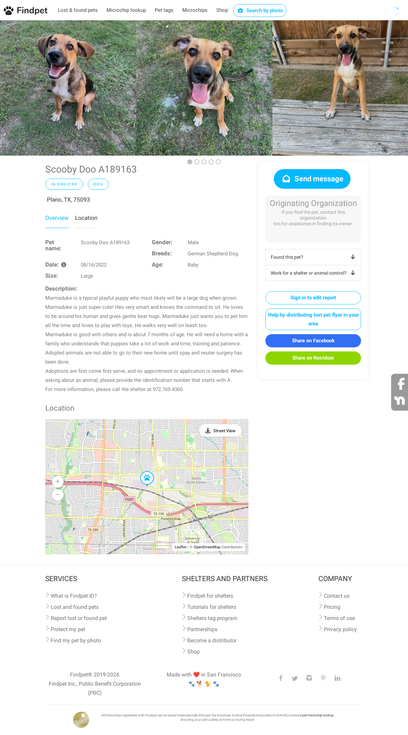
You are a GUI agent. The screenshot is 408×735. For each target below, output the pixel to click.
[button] (142, 471)
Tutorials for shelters (211, 607)
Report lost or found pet (79, 618)
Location (86, 217)
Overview (57, 217)
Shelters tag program (212, 618)
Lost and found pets (75, 607)
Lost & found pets (78, 10)
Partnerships (202, 629)
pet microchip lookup (318, 715)
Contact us (337, 596)
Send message (312, 179)
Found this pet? (314, 257)
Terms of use (339, 618)
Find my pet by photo (76, 640)
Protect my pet (68, 629)
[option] (68, 88)
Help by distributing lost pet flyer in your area (313, 319)
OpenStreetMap (207, 547)
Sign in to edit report (313, 298)
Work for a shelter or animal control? (314, 273)
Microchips (195, 10)
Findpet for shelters (210, 596)
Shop (222, 10)
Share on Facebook (313, 341)
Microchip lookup (126, 10)
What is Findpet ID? (74, 596)
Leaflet (181, 547)
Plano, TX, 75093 (68, 199)
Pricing (332, 607)
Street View (224, 430)
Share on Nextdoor (313, 358)
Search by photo (260, 10)
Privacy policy (340, 629)
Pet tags (164, 10)
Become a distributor (212, 640)
